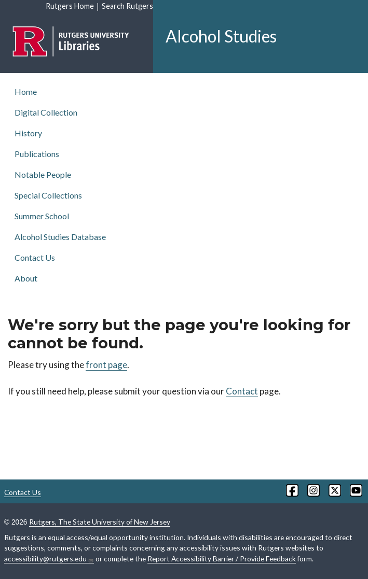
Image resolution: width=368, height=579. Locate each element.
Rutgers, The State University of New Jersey (99, 521)
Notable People (43, 174)
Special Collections (48, 195)
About (26, 278)
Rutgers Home (70, 6)
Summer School (42, 216)
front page (106, 364)
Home (26, 91)
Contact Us (35, 257)
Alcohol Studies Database (60, 237)
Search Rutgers (127, 6)
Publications (37, 154)
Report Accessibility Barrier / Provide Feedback (221, 558)
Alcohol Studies (221, 36)
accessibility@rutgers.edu (49, 558)
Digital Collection (46, 112)
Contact (242, 391)
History (28, 133)
